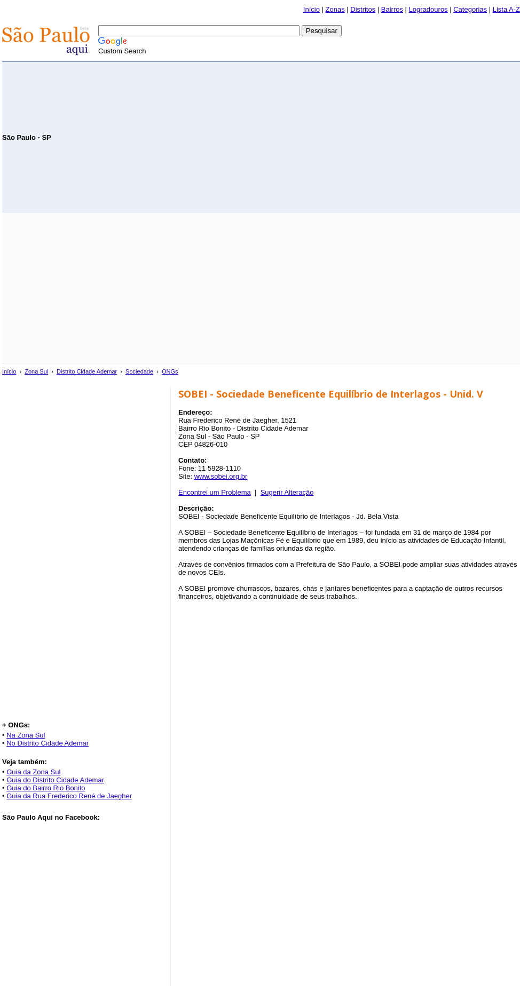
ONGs (170, 371)
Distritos (362, 9)
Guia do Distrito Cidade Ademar (55, 780)
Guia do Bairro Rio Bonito (45, 788)
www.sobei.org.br (221, 476)
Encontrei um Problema (214, 492)
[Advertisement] (395, 136)
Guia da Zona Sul (33, 772)
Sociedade (139, 371)
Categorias (470, 9)
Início (311, 9)
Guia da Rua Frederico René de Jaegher (69, 796)
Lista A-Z (506, 9)
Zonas (335, 9)
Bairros (392, 9)
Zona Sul (36, 371)
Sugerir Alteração (287, 492)
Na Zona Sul (25, 735)
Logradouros (428, 9)
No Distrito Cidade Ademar (47, 743)
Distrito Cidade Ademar (87, 371)
